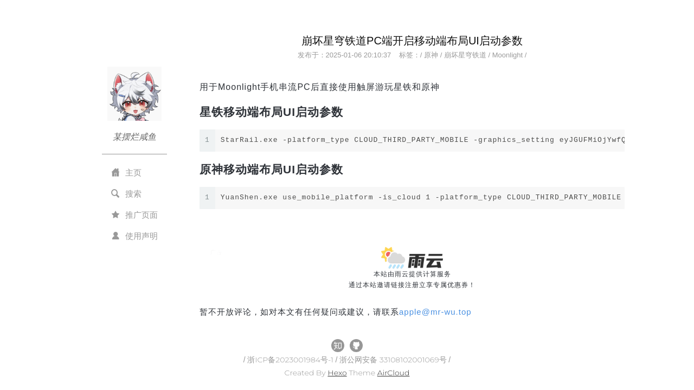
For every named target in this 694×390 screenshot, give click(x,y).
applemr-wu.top (435, 311)
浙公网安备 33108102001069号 (393, 360)
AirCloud (393, 373)
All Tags (216, 322)
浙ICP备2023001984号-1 (291, 360)
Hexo (336, 373)
